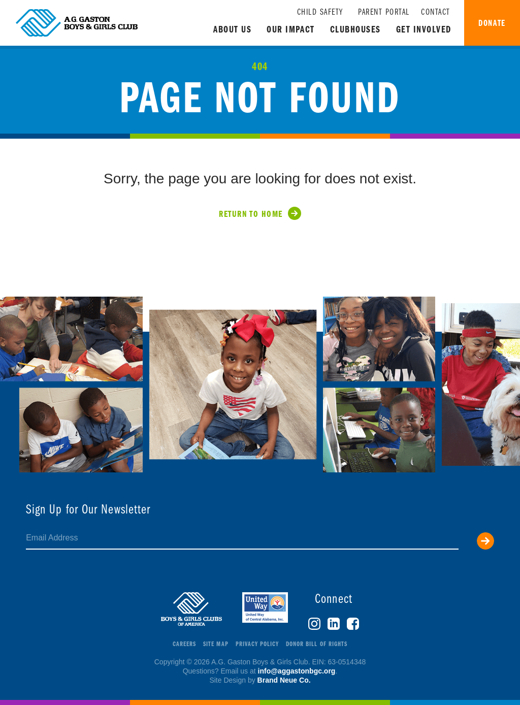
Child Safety (320, 12)
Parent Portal (384, 12)
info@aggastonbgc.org (297, 671)
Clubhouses (355, 30)
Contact (435, 12)
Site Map (215, 644)
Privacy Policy (257, 644)
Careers (184, 644)
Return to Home (250, 214)
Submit (485, 541)
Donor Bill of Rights (316, 644)
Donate (491, 23)
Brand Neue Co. (284, 680)
